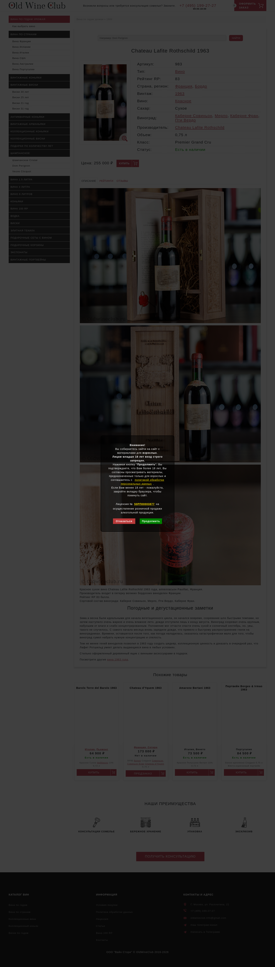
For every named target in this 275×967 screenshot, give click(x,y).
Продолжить (151, 521)
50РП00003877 (144, 504)
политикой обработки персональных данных (142, 481)
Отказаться (124, 521)
